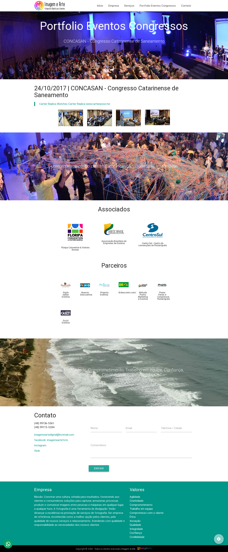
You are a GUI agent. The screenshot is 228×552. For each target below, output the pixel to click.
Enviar (99, 468)
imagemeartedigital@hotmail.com (54, 434)
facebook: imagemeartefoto (51, 440)
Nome (94, 428)
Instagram (40, 445)
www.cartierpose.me (98, 104)
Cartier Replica (76, 104)
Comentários (98, 445)
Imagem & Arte (128, 549)
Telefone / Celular (171, 428)
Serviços (129, 5)
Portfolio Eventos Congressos (158, 5)
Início (100, 5)
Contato (186, 5)
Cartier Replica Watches (53, 104)
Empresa (113, 5)
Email (129, 428)
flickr (37, 450)
